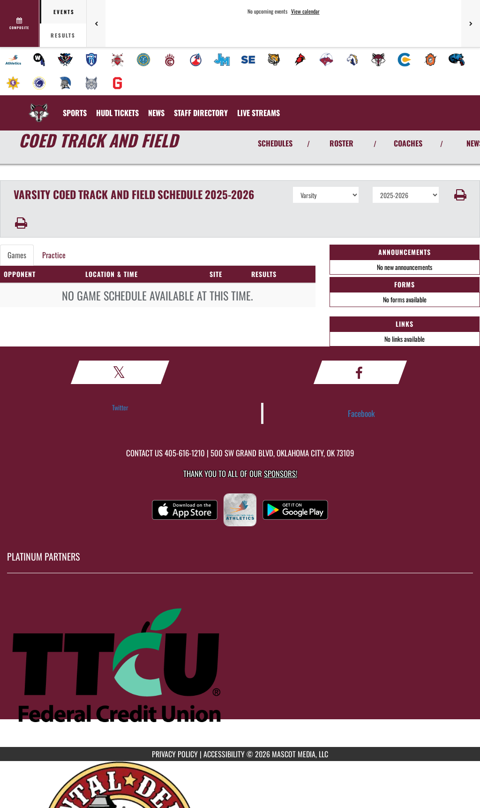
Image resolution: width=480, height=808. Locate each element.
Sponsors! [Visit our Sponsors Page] (280, 473)
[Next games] (470, 23)
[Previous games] (96, 23)
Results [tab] (63, 35)
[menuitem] (13, 59)
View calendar (305, 11)
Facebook (361, 413)
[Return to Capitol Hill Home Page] (39, 107)
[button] (459, 194)
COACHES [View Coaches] (408, 143)
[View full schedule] (20, 23)
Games (17, 255)
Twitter (120, 407)
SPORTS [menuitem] (75, 112)
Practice (54, 255)
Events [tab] (64, 11)
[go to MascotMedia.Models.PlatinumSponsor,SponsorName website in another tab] (240, 667)
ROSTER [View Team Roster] (341, 143)
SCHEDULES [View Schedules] (275, 143)
